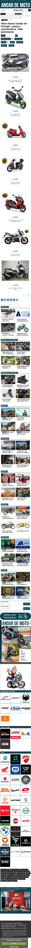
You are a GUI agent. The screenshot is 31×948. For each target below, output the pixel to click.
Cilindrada (19, 42)
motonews (27, 16)
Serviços (14, 881)
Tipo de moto (18, 39)
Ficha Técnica (10, 923)
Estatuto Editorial (18, 923)
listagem (10, 20)
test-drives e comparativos (7, 17)
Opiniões (4, 405)
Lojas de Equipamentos (22, 875)
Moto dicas (4, 537)
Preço (12, 42)
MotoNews (4, 307)
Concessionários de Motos (8, 873)
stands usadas (21, 16)
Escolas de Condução (11, 879)
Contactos (3, 923)
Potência (4, 45)
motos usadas (18, 14)
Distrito (11, 45)
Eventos (4, 570)
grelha (5, 20)
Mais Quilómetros (6, 39)
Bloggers (3, 881)
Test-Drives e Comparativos (9, 340)
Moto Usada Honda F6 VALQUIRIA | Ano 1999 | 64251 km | (15, 899)
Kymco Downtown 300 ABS (15, 80)
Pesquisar (26, 604)
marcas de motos (4, 16)
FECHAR (14, 943)
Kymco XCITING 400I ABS (15, 288)
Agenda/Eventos (14, 869)
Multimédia (5, 438)
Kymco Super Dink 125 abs (15, 220)
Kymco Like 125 (15, 148)
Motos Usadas (5, 869)
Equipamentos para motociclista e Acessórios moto (15, 871)
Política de (14, 946)
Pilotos (9, 881)
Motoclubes (21, 879)
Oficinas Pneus (11, 875)
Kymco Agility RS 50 (15, 114)
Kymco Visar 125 (15, 254)
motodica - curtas (18, 17)
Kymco (3, 42)
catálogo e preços (10, 14)
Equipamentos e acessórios (9, 373)
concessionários (12, 16)
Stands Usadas (21, 873)
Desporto (4, 471)
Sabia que (4, 504)
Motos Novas (24, 869)
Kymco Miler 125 (15, 182)
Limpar (3, 35)
